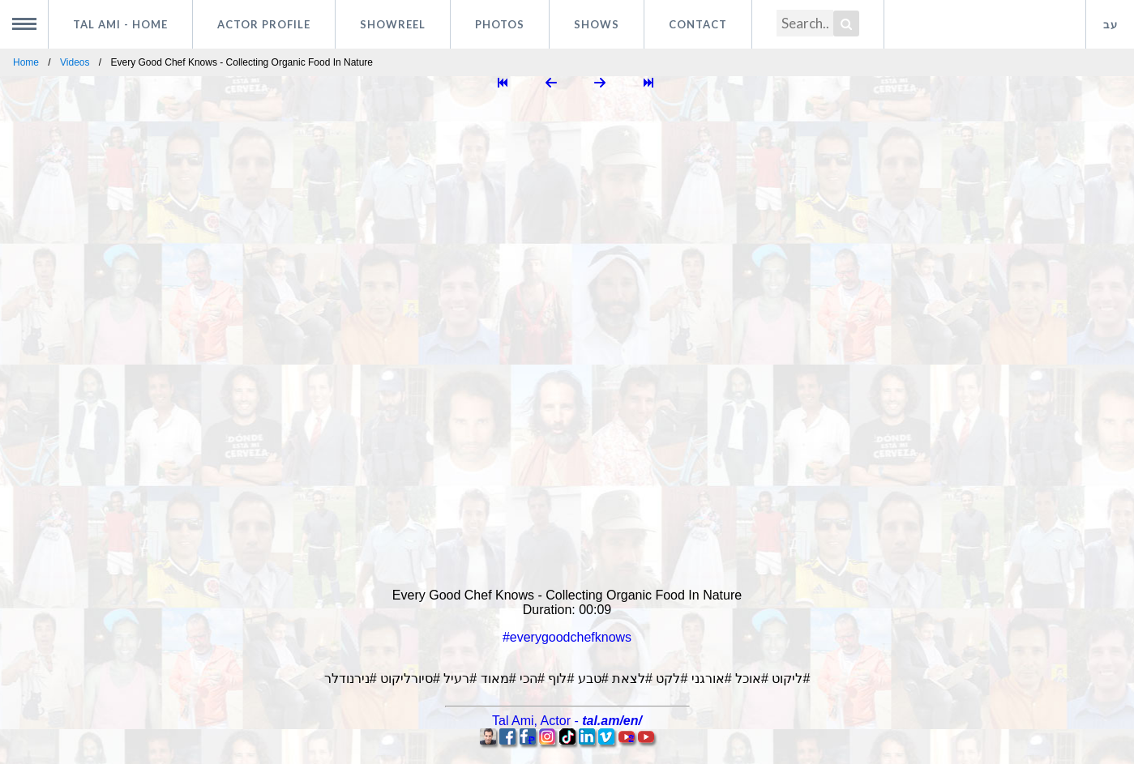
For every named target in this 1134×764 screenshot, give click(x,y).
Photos (499, 24)
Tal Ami (120, 24)
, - (567, 721)
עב (1110, 24)
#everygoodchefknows (567, 637)
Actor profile (263, 24)
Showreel (393, 24)
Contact (698, 24)
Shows (596, 24)
